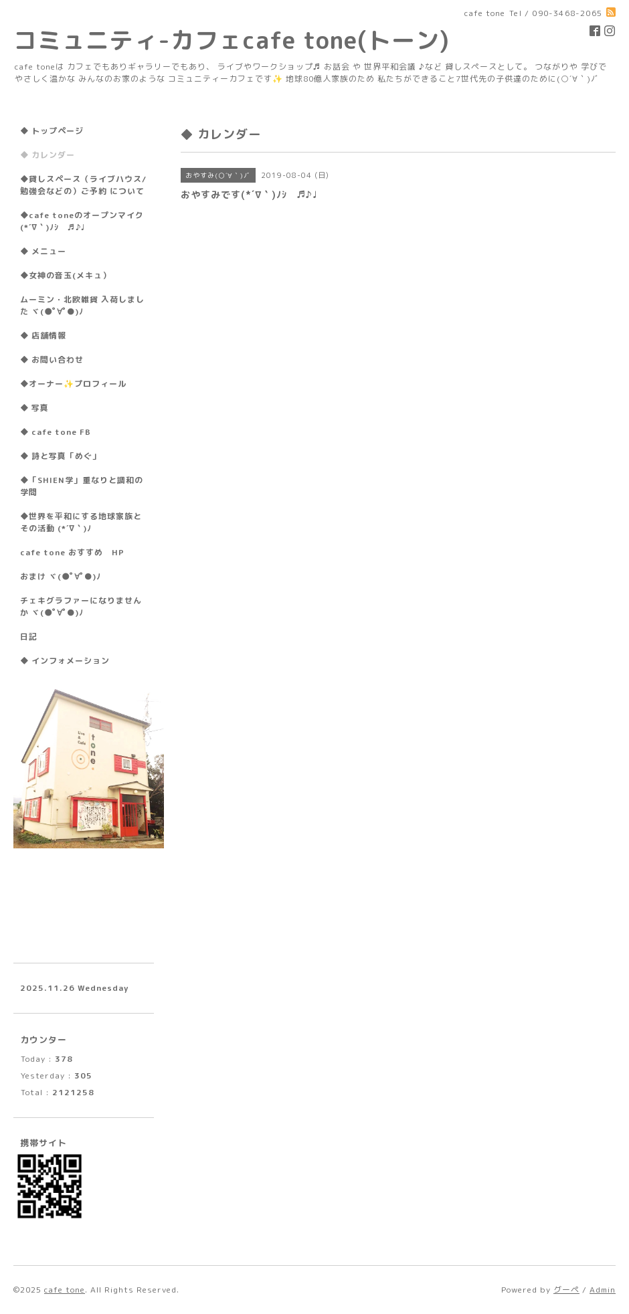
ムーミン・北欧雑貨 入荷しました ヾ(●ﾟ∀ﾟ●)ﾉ (82, 305)
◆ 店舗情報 (43, 335)
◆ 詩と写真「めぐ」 (60, 456)
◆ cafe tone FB (55, 432)
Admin (603, 1289)
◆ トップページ (52, 130)
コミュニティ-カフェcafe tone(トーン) (231, 39)
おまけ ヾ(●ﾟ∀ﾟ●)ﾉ (60, 576)
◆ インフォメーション (65, 660)
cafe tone (64, 1289)
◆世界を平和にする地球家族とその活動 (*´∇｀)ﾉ (81, 522)
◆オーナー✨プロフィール (73, 383)
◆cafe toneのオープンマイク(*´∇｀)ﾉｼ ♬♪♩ (82, 221)
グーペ (566, 1289)
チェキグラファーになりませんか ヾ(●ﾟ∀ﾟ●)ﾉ (81, 606)
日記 (28, 636)
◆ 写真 (34, 407)
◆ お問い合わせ (52, 359)
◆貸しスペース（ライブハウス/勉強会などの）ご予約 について (83, 185)
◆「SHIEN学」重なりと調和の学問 (81, 486)
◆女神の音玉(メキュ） (65, 275)
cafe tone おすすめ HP (72, 552)
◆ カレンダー (47, 155)
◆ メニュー (43, 251)
